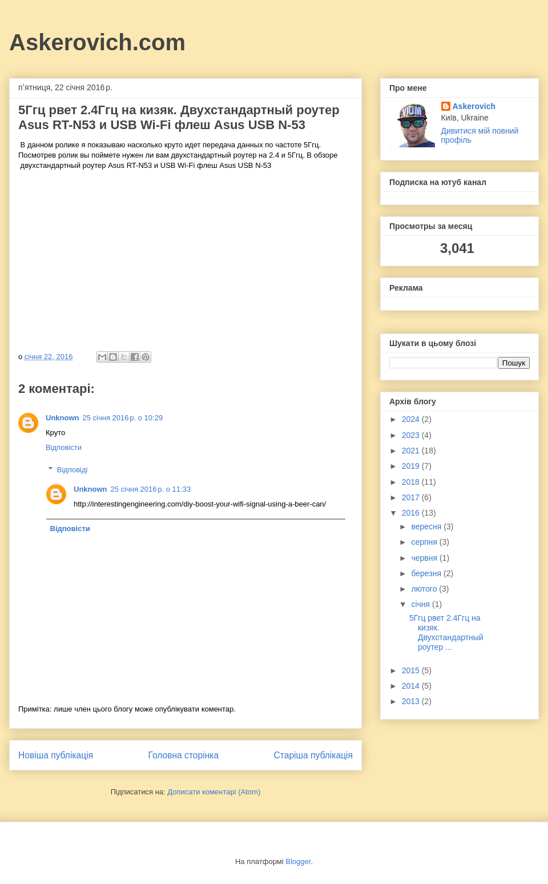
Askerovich (474, 106)
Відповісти (64, 447)
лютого (425, 588)
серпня (425, 542)
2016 (412, 512)
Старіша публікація (313, 755)
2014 (412, 685)
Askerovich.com (97, 42)
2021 (412, 450)
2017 (412, 497)
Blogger (298, 861)
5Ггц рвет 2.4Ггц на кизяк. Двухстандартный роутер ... (446, 632)
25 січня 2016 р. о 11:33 (151, 489)
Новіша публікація (55, 755)
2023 (412, 435)
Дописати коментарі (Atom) (213, 791)
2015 (412, 670)
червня (425, 557)
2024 (412, 419)
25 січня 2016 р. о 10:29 (123, 417)
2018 (412, 482)
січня (421, 604)
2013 (412, 701)
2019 (412, 466)
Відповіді (72, 469)
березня (427, 573)
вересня (427, 526)
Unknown (62, 417)
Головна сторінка (183, 755)
